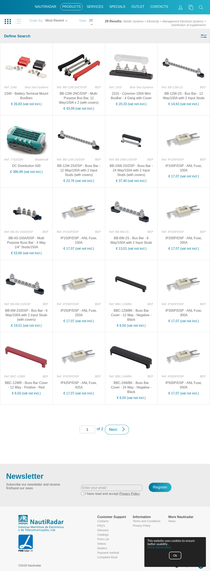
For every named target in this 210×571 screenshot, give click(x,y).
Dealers (102, 548)
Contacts (159, 6)
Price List (103, 539)
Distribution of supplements (188, 25)
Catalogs (102, 534)
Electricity (153, 21)
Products (71, 6)
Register (160, 487)
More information (159, 547)
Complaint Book (107, 557)
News (172, 521)
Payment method (108, 552)
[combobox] (60, 21)
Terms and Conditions (146, 521)
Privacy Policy (129, 493)
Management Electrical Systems (182, 21)
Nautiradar (45, 6)
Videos (101, 543)
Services (95, 6)
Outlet (137, 6)
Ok (175, 555)
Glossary (102, 530)
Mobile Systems (133, 21)
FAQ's (101, 525)
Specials (117, 6)
